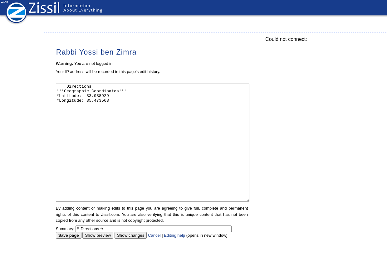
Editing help (174, 258)
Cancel (154, 258)
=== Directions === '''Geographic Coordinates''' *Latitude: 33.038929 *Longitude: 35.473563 (152, 155)
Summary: (65, 252)
